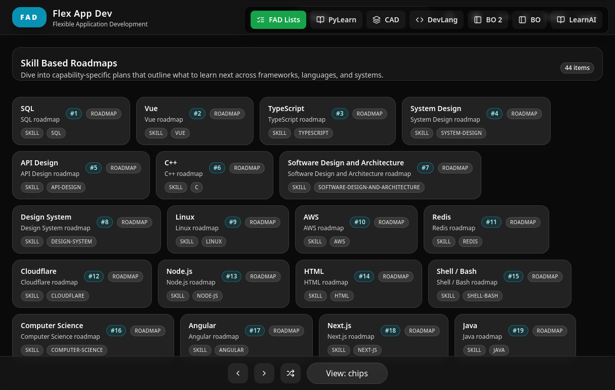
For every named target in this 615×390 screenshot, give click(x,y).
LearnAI (576, 19)
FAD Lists (278, 19)
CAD (386, 19)
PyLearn (336, 19)
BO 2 (488, 19)
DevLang (437, 19)
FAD (29, 17)
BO (529, 19)
